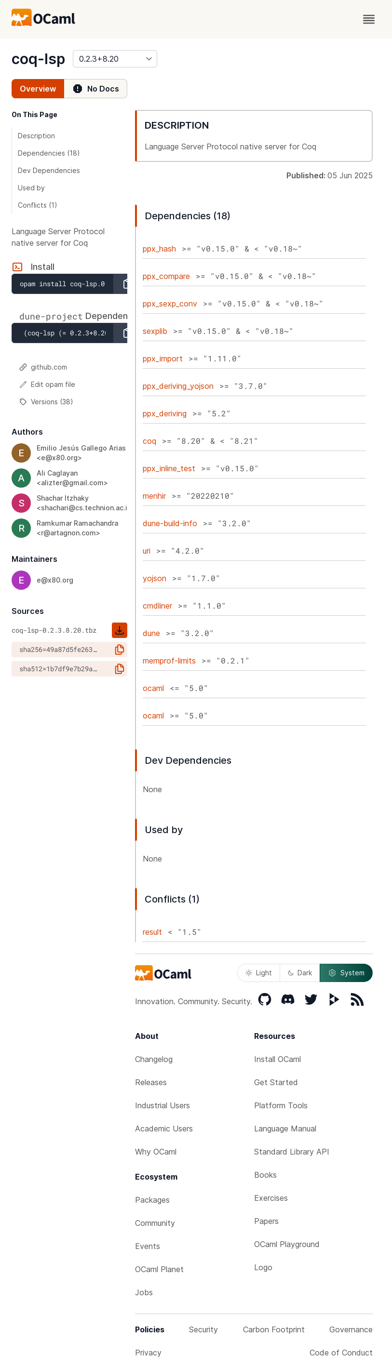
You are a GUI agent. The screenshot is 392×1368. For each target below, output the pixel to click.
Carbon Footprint (274, 1329)
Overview (38, 88)
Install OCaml (277, 1059)
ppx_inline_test (169, 468)
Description (36, 136)
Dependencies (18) (49, 153)
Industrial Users (162, 1105)
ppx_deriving (165, 413)
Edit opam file (47, 384)
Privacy (148, 1352)
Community (155, 1223)
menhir (154, 496)
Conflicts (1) (37, 205)
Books (265, 1175)
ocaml (153, 688)
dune (151, 633)
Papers (266, 1221)
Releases (151, 1082)
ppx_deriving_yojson (178, 386)
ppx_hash (159, 248)
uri (146, 551)
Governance (351, 1329)
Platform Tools (281, 1105)
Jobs (144, 1292)
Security (203, 1329)
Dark (300, 973)
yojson (154, 578)
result (152, 932)
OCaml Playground (287, 1244)
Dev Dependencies (49, 170)
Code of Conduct (341, 1352)
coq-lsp (38, 58)
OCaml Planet (159, 1269)
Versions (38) (46, 402)
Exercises (271, 1198)
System (346, 973)
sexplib (155, 331)
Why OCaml (155, 1151)
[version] (115, 58)
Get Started (276, 1082)
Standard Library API (291, 1151)
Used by (31, 188)
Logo (263, 1267)
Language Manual (285, 1128)
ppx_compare (166, 276)
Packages (152, 1200)
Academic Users (164, 1128)
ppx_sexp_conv (170, 303)
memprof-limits (169, 660)
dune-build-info (170, 523)
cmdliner (157, 606)
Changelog (154, 1059)
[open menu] (369, 19)
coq (149, 441)
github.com (43, 367)
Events (147, 1246)
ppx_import (163, 358)
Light (258, 973)
